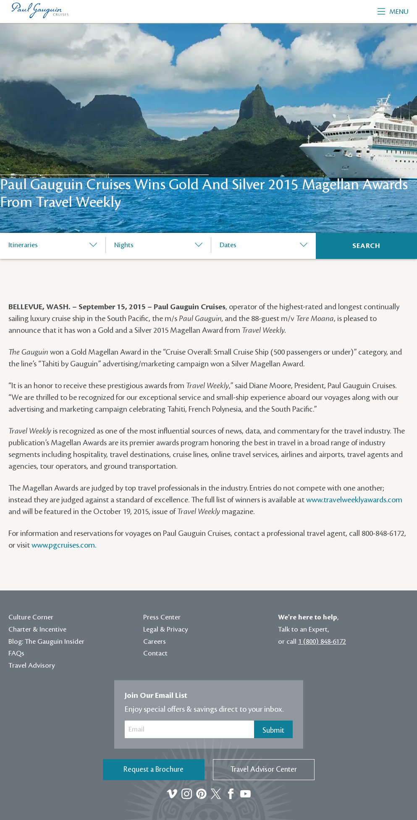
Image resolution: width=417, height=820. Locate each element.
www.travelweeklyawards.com (354, 500)
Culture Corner (30, 617)
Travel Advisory (31, 665)
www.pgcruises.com (63, 545)
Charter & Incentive (37, 629)
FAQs (16, 653)
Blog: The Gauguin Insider (46, 641)
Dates (228, 245)
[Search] (366, 246)
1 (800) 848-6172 (322, 641)
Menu (393, 12)
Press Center (162, 617)
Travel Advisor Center (264, 769)
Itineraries (23, 245)
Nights (124, 245)
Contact (155, 653)
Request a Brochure (153, 769)
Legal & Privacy (165, 629)
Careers (154, 641)
